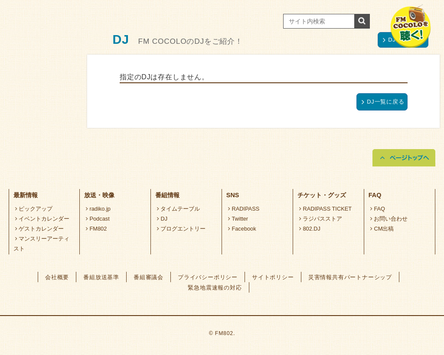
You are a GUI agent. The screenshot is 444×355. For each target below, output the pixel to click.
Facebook (242, 228)
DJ (162, 218)
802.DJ (309, 228)
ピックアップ (34, 208)
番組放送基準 (101, 277)
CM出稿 (382, 228)
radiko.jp (98, 208)
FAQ (377, 208)
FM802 (96, 228)
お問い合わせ (389, 218)
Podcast (98, 218)
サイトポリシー (273, 277)
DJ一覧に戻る (383, 101)
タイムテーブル (178, 208)
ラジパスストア (321, 218)
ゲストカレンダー (39, 228)
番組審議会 (148, 277)
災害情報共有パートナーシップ (350, 277)
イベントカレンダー (42, 218)
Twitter (238, 218)
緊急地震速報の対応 (215, 287)
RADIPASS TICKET (325, 208)
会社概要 (57, 277)
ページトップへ (403, 157)
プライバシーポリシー (208, 277)
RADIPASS (244, 208)
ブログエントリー (181, 228)
